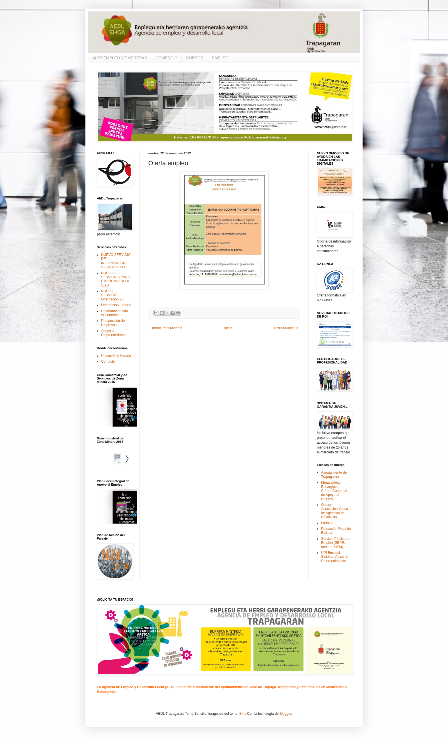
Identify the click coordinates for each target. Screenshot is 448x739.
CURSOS (194, 58)
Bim (242, 714)
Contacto (108, 362)
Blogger (285, 714)
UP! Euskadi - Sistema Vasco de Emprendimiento (335, 557)
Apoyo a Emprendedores (113, 333)
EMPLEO (220, 58)
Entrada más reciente (166, 328)
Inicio (228, 328)
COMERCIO (166, 58)
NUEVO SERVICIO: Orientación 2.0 (112, 295)
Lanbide (327, 523)
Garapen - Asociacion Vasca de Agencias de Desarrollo (334, 511)
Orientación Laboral (116, 305)
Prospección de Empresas (113, 323)
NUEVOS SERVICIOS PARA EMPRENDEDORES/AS (116, 279)
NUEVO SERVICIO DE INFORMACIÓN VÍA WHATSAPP (116, 261)
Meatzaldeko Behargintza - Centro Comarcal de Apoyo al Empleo (334, 490)
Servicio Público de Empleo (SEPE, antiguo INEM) (335, 543)
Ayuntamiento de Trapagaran (334, 474)
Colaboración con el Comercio (114, 313)
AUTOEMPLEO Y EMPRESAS (119, 58)
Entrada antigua (286, 328)
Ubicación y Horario (116, 356)
